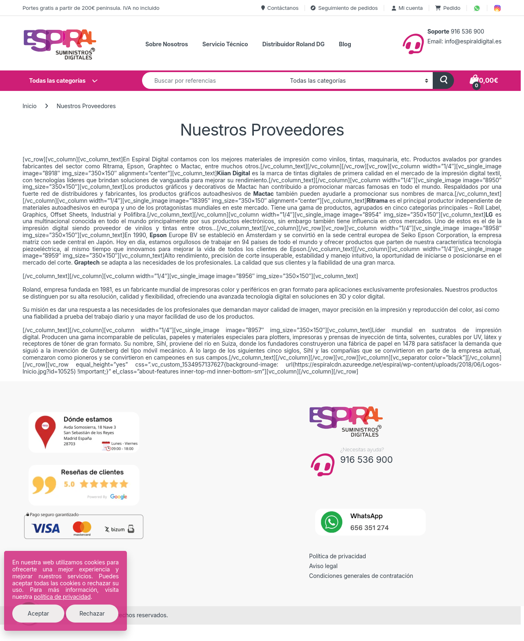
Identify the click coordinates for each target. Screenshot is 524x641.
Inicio (29, 105)
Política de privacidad (337, 556)
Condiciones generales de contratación (361, 575)
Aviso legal (323, 565)
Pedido (448, 8)
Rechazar (92, 613)
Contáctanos (279, 8)
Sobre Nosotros (166, 44)
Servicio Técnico (225, 44)
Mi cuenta (406, 8)
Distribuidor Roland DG (293, 44)
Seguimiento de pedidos (344, 8)
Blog (345, 44)
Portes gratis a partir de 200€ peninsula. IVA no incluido (91, 8)
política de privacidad (62, 596)
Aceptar (38, 613)
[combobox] (213, 80)
